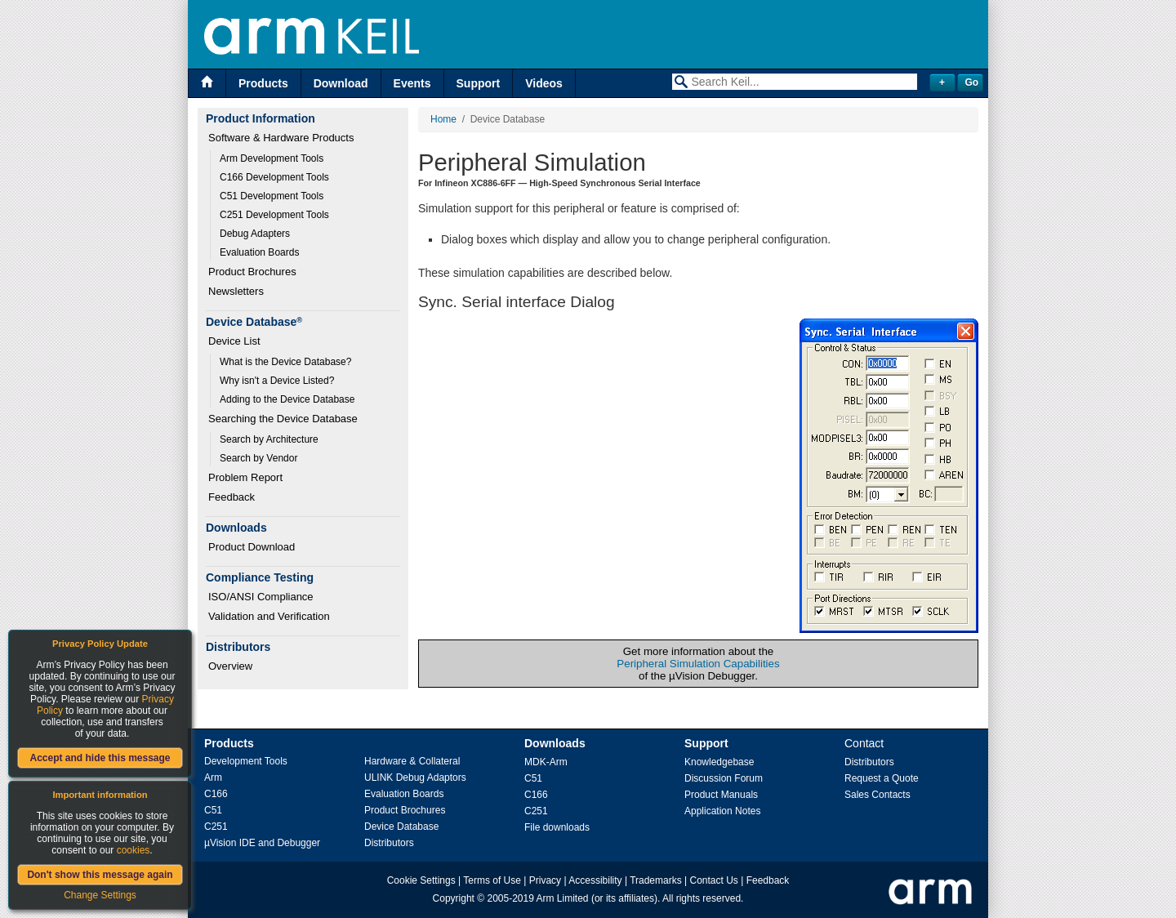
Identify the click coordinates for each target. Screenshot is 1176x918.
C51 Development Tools (271, 196)
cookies (133, 850)
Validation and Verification (269, 616)
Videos (544, 83)
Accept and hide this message (99, 758)
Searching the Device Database (283, 418)
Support (479, 83)
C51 (213, 810)
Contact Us (714, 880)
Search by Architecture (269, 439)
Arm (213, 777)
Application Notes (722, 811)
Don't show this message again (99, 874)
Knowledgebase (719, 762)
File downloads (557, 827)
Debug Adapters (255, 233)
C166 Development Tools (274, 177)
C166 (216, 794)
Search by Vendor (258, 458)
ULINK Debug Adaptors (415, 777)
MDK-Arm (546, 762)
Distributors (389, 843)
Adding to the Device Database (287, 399)
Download (341, 83)
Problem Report (245, 477)
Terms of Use (492, 880)
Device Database (401, 826)
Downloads (555, 743)
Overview (230, 666)
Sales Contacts (877, 794)
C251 (216, 826)
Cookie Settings (421, 880)
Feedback (231, 497)
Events (412, 83)
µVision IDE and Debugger (262, 843)
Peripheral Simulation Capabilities (698, 663)
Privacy (545, 880)
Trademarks (656, 880)
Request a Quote (881, 778)
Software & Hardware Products (281, 137)
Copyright (453, 898)
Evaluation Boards (259, 252)
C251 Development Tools (274, 215)
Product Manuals (721, 794)
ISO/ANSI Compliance (261, 596)
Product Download (251, 547)
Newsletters (236, 291)
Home (443, 119)
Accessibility (594, 880)
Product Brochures (252, 271)
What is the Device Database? (285, 362)
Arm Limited (563, 898)
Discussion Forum (723, 778)
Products (263, 83)
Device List (234, 341)
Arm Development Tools (271, 158)
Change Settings (100, 895)
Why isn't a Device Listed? (277, 380)
